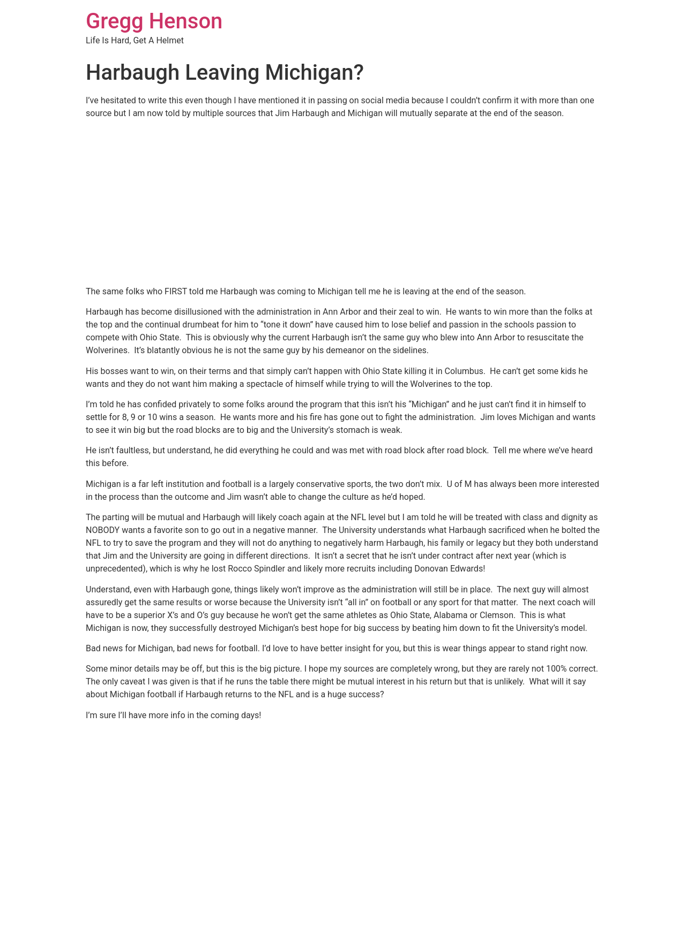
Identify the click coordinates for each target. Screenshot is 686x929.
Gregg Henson (154, 21)
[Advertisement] (343, 202)
